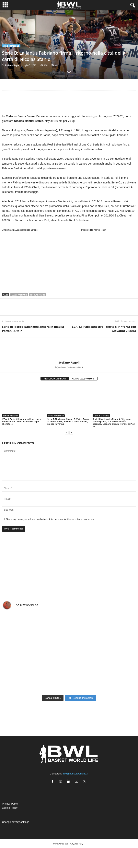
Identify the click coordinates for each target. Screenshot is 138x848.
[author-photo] (69, 349)
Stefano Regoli (12, 65)
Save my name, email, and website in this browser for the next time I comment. (50, 519)
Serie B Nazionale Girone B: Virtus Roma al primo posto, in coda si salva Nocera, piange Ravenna (68, 421)
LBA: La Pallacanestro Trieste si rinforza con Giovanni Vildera (104, 329)
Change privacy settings (15, 821)
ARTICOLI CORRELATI (55, 378)
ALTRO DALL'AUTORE (83, 378)
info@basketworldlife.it (75, 773)
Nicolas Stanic (37, 295)
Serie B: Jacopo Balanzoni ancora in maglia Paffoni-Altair (33, 329)
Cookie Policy (9, 807)
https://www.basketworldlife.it (69, 367)
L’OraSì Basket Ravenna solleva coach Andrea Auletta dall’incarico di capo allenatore (21, 421)
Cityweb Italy (76, 843)
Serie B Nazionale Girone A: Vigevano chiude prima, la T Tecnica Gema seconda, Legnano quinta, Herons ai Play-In (114, 423)
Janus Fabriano (19, 295)
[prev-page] (67, 433)
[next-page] (71, 433)
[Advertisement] (69, 103)
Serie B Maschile (11, 46)
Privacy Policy (10, 803)
